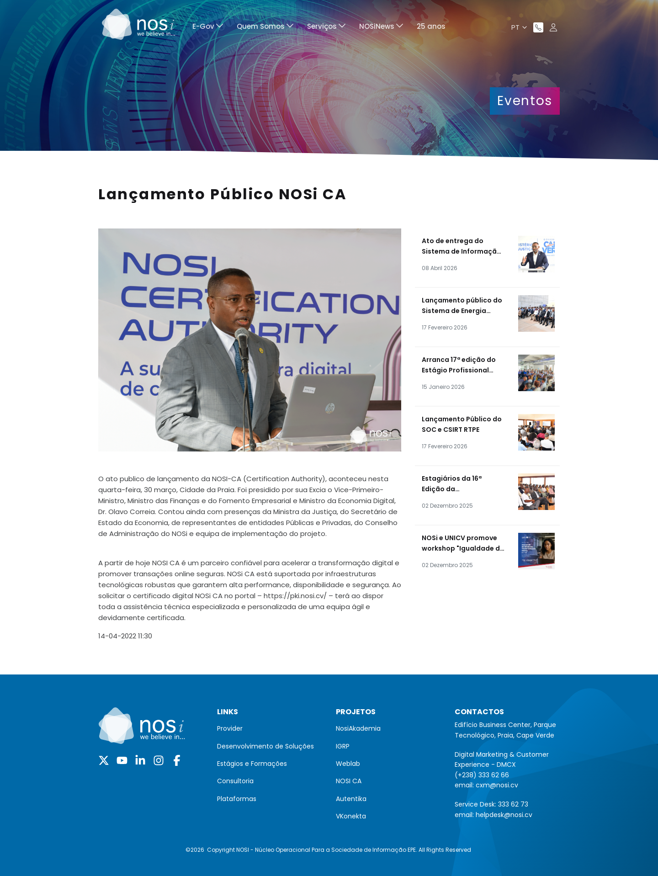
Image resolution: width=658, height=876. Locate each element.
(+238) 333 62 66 (482, 775)
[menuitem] (208, 27)
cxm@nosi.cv (497, 785)
